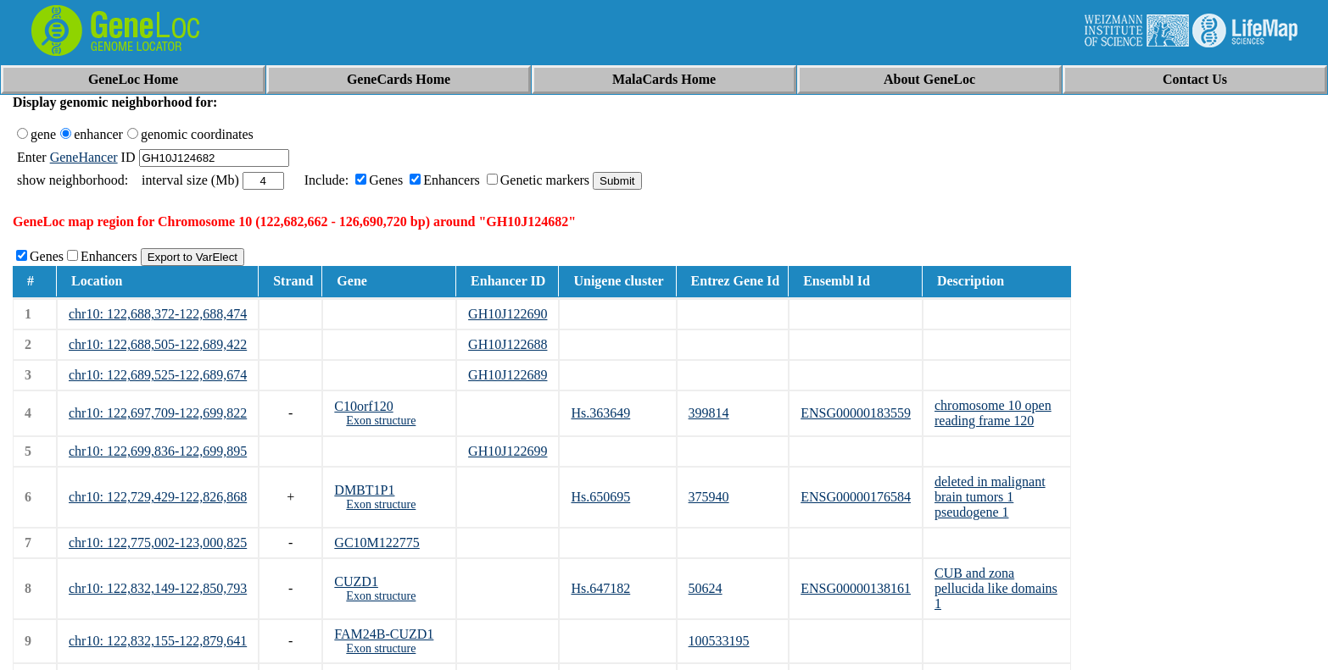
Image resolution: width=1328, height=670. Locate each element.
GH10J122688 (507, 344)
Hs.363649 (600, 413)
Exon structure (381, 420)
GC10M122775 (376, 542)
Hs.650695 (600, 497)
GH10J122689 (507, 375)
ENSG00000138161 (856, 588)
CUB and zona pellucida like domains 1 (996, 588)
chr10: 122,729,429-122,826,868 (158, 497)
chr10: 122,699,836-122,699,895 (158, 451)
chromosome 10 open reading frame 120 (993, 413)
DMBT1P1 (364, 490)
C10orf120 (363, 406)
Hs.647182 (600, 588)
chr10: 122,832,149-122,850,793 (158, 588)
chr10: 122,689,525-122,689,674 (158, 375)
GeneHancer (84, 157)
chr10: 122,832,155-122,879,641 (158, 641)
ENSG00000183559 (856, 413)
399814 (709, 413)
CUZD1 (356, 581)
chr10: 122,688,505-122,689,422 (158, 344)
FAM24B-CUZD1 (383, 634)
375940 (709, 497)
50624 (706, 588)
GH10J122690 (507, 314)
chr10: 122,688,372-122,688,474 (158, 314)
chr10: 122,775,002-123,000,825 (158, 542)
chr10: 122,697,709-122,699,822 (158, 413)
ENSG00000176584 (856, 497)
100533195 (719, 641)
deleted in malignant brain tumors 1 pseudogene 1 (990, 496)
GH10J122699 (507, 451)
